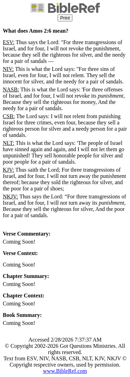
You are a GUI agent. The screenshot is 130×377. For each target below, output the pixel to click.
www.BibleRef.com (65, 371)
